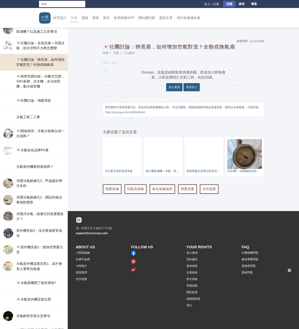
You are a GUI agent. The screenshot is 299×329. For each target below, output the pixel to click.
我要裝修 (112, 189)
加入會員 (174, 87)
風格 (84, 18)
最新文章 (166, 18)
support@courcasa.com (92, 233)
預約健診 (192, 259)
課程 (242, 4)
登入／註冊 (211, 4)
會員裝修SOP (124, 18)
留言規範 (192, 279)
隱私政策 (192, 292)
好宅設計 (60, 18)
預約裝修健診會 (188, 18)
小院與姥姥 (83, 252)
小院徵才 (81, 265)
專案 (254, 4)
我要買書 (187, 189)
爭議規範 (192, 285)
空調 (116, 52)
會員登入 (191, 87)
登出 (189, 305)
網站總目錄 (146, 18)
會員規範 (192, 265)
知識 (229, 4)
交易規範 (192, 272)
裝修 (74, 18)
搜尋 (82, 4)
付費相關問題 (250, 252)
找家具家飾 (135, 189)
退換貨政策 (193, 298)
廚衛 (95, 18)
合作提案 (209, 189)
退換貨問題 (249, 265)
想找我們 (81, 272)
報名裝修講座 (162, 189)
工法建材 (129, 52)
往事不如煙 (83, 259)
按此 (177, 107)
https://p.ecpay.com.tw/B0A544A (125, 112)
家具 (106, 18)
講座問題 (247, 272)
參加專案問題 (250, 259)
